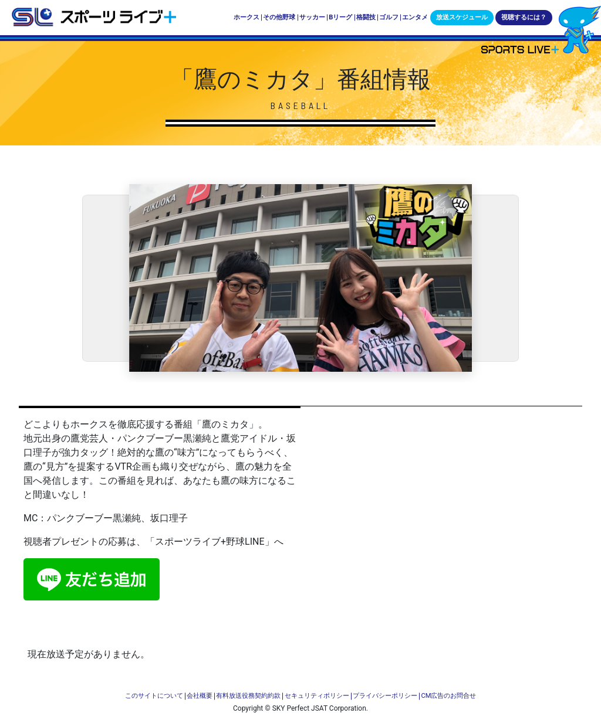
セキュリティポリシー (317, 696)
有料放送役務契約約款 (248, 696)
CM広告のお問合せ (448, 696)
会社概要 (199, 696)
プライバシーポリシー (385, 696)
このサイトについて (154, 696)
